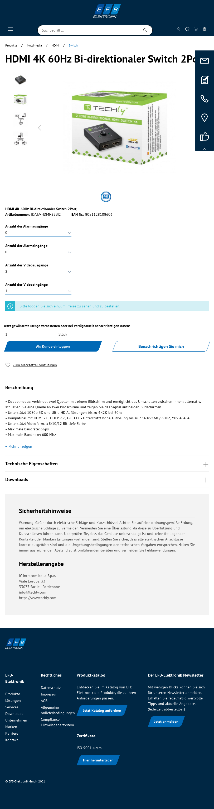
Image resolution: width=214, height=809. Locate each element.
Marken (11, 726)
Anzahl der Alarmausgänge (26, 226)
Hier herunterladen (98, 760)
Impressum (49, 694)
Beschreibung (107, 387)
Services (11, 707)
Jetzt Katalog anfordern (102, 710)
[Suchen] (145, 30)
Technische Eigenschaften (107, 463)
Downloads (107, 479)
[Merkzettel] (187, 30)
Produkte (12, 694)
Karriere (11, 733)
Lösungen (13, 700)
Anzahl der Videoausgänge (26, 265)
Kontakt (11, 740)
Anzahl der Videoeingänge (26, 284)
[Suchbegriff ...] (87, 30)
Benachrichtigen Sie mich (161, 346)
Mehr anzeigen (20, 446)
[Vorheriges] (39, 127)
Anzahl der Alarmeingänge (26, 245)
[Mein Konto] (178, 30)
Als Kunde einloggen (53, 346)
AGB (44, 700)
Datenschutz (51, 687)
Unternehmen (16, 720)
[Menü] (10, 30)
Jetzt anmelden (166, 721)
